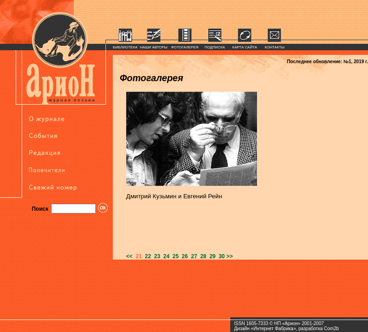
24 (164, 256)
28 (201, 256)
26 (183, 256)
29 (211, 256)
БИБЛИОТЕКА (125, 47)
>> (229, 256)
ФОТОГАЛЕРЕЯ (185, 47)
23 (155, 256)
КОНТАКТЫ (275, 47)
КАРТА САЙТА (244, 47)
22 (146, 256)
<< (129, 256)
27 (192, 256)
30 (220, 256)
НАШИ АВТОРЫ (154, 47)
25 (174, 256)
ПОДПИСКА (214, 47)
